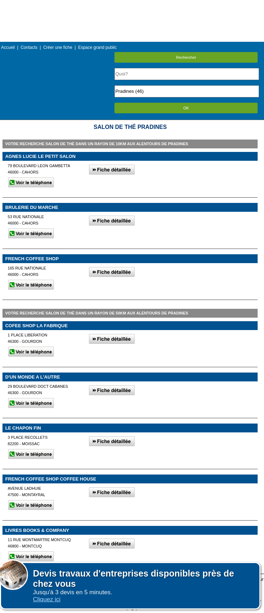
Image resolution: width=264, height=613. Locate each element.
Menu (131, 5)
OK (186, 108)
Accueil (8, 47)
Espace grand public (97, 47)
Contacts (29, 47)
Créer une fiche (57, 47)
